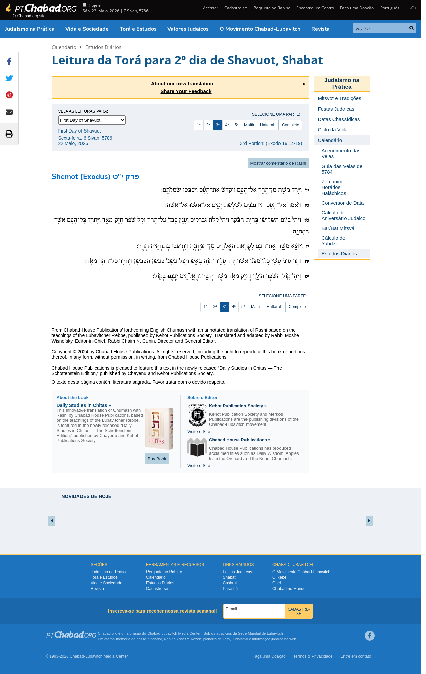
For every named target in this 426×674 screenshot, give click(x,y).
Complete (290, 125)
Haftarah (267, 125)
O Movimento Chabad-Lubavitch (260, 29)
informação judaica (267, 639)
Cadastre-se (235, 8)
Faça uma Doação (357, 8)
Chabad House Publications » (240, 439)
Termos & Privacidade (313, 656)
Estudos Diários (103, 46)
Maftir (249, 125)
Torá (226, 639)
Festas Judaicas (237, 571)
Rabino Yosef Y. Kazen (182, 639)
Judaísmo (240, 639)
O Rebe (279, 577)
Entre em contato (355, 656)
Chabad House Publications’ (93, 330)
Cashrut (230, 583)
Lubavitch (169, 633)
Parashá (230, 588)
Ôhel (276, 583)
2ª (208, 125)
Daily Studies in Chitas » (84, 405)
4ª (227, 125)
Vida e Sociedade (87, 29)
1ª (198, 125)
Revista (320, 29)
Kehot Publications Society (184, 373)
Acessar (210, 8)
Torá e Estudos (138, 29)
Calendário (64, 46)
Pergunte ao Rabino (272, 8)
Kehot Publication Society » (238, 405)
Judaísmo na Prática (30, 29)
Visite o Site (198, 431)
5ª (236, 125)
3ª (218, 125)
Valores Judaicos (188, 29)
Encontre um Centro (315, 8)
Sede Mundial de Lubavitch (260, 633)
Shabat (229, 577)
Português (389, 8)
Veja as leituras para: (83, 111)
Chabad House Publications (125, 351)
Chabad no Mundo (289, 588)
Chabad (153, 633)
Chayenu (137, 373)
